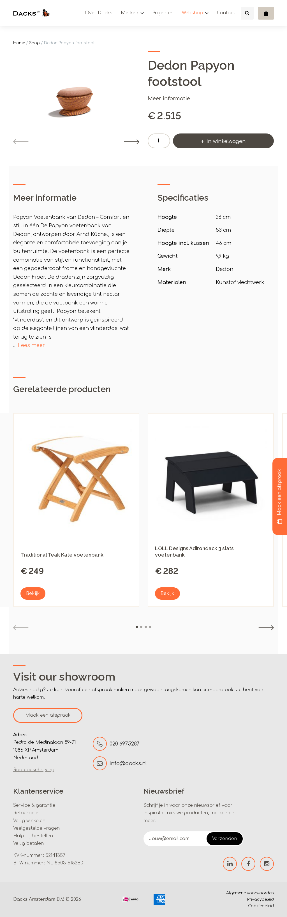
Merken (129, 12)
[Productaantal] (159, 140)
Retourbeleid (28, 812)
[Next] (131, 141)
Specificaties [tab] (183, 198)
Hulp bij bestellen (33, 835)
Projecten (162, 12)
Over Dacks (98, 12)
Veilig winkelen (29, 820)
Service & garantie (34, 805)
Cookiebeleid (261, 906)
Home (19, 43)
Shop (34, 43)
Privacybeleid (260, 899)
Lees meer (31, 345)
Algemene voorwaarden (250, 893)
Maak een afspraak (48, 715)
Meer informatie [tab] (45, 198)
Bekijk (33, 593)
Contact (226, 12)
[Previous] (21, 141)
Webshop (192, 12)
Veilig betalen (28, 843)
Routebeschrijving (33, 769)
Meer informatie (169, 98)
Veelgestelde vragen (36, 828)
